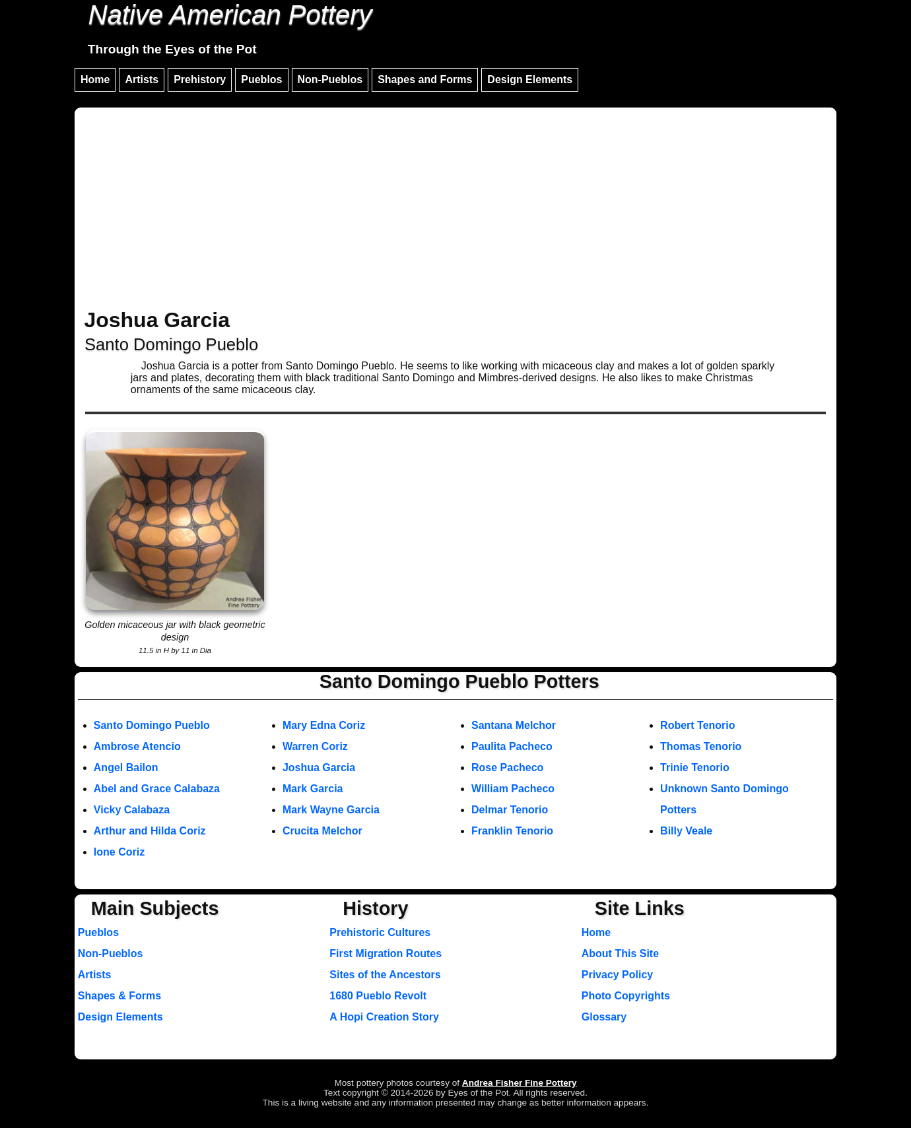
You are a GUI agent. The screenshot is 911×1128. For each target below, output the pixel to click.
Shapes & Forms (119, 995)
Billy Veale (686, 830)
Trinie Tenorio (694, 767)
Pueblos (261, 79)
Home (95, 79)
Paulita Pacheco (512, 746)
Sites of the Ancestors (384, 974)
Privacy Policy (618, 974)
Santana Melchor (513, 725)
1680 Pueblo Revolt (377, 995)
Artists (141, 79)
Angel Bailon (126, 767)
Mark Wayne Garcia (331, 809)
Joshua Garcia (319, 767)
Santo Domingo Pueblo (152, 725)
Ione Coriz (119, 852)
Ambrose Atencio (137, 746)
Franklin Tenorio (512, 830)
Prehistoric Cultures (379, 932)
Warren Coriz (315, 746)
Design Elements (529, 79)
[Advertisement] (455, 209)
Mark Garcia (313, 788)
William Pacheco (513, 788)
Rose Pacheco (507, 767)
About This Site (620, 953)
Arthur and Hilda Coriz (150, 830)
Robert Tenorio (697, 725)
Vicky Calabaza (132, 809)
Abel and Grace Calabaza (157, 788)
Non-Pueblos (330, 79)
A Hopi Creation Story (384, 1016)
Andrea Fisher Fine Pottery (519, 1083)
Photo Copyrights (626, 995)
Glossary (604, 1016)
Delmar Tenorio (509, 809)
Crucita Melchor (322, 830)
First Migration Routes (385, 953)
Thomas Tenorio (700, 746)
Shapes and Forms (425, 79)
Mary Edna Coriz (324, 725)
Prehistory (200, 79)
